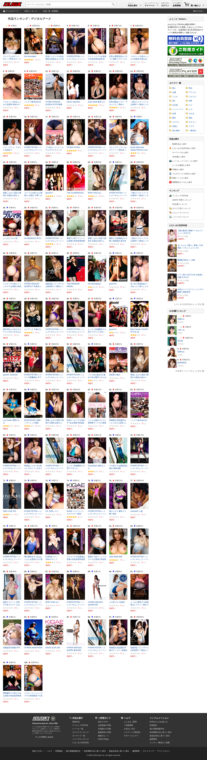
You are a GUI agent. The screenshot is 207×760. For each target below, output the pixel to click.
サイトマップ (148, 751)
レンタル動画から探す (181, 165)
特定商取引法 (161, 732)
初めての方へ (198, 11)
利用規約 (153, 725)
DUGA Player (103, 739)
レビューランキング (180, 213)
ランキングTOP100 (180, 196)
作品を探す (77, 718)
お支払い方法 (129, 729)
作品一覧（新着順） (51, 11)
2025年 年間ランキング (181, 200)
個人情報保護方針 (157, 729)
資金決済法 (160, 736)
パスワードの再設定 (132, 732)
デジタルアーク (12, 11)
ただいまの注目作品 (80, 743)
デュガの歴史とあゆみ (44, 737)
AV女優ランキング (179, 204)
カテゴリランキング (80, 732)
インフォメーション (159, 718)
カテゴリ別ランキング (181, 208)
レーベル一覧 (77, 729)
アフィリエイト (163, 751)
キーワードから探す (180, 152)
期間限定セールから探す (182, 182)
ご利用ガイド (104, 718)
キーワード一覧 (78, 736)
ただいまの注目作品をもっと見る (187, 304)
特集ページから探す (180, 178)
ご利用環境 (128, 725)
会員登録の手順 (104, 725)
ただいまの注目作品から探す (184, 148)
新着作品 (76, 722)
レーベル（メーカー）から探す (185, 161)
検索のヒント (103, 736)
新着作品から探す (179, 144)
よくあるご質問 (130, 722)
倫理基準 (153, 739)
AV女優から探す (178, 157)
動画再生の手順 (104, 732)
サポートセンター (131, 736)
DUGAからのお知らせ (159, 722)
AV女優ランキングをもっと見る (188, 371)
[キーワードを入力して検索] (71, 4)
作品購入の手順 (104, 729)
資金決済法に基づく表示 (119, 751)
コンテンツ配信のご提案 (160, 743)
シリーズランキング (180, 217)
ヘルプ (127, 718)
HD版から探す (178, 169)
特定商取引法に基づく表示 (95, 751)
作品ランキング (30, 11)
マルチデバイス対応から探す (184, 174)
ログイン (165, 5)
